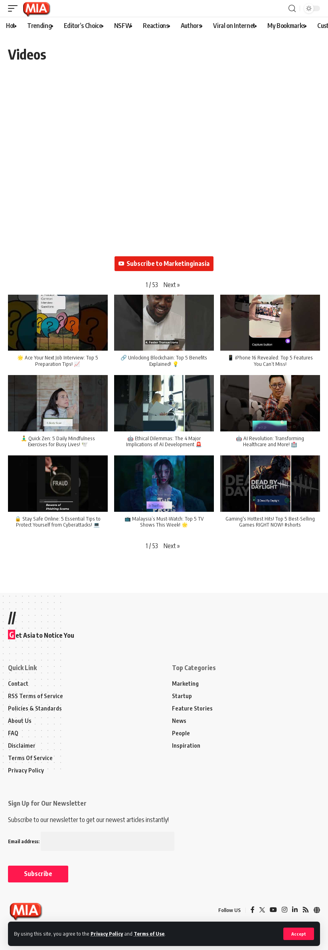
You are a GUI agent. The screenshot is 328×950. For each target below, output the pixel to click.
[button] (172, 284)
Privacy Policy (107, 933)
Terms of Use (149, 933)
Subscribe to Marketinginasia (164, 263)
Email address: (91, 841)
